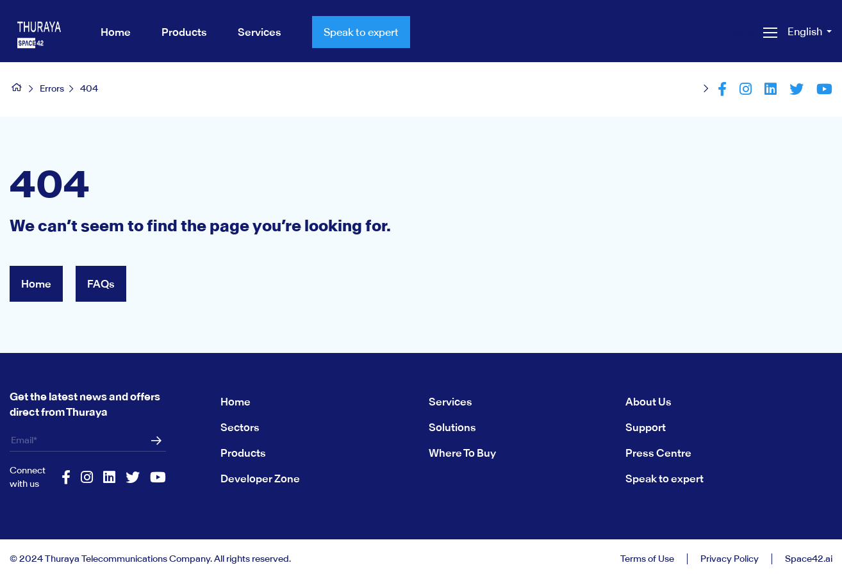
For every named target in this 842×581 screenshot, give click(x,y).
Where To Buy (462, 452)
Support (645, 427)
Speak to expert (361, 32)
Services (450, 401)
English (806, 31)
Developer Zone (260, 478)
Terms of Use (647, 558)
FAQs (101, 283)
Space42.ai (808, 558)
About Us (648, 401)
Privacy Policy (729, 558)
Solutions (452, 427)
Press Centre (658, 452)
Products (243, 452)
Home (36, 283)
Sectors (240, 427)
